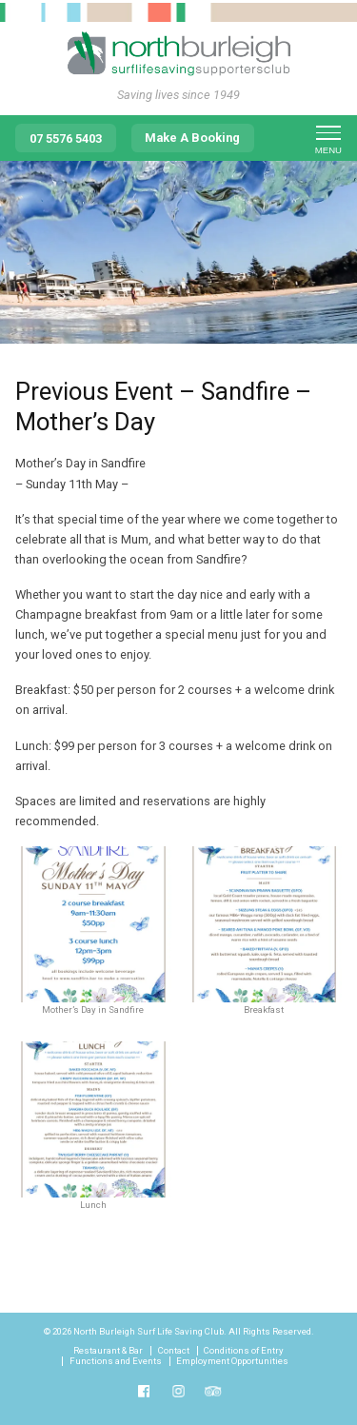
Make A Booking (192, 137)
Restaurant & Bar (108, 1351)
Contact (173, 1351)
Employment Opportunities (232, 1361)
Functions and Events (115, 1361)
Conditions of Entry (244, 1351)
